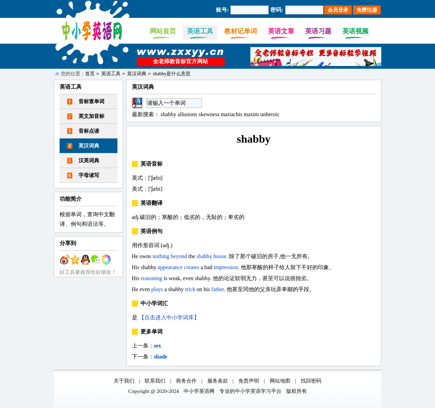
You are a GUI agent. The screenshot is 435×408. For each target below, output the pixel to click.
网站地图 (280, 381)
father (217, 289)
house (220, 256)
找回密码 (311, 381)
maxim (251, 114)
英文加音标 (85, 116)
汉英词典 (83, 161)
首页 (90, 73)
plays (157, 289)
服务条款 (217, 381)
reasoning (151, 278)
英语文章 (281, 31)
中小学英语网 (199, 391)
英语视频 (355, 31)
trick (190, 289)
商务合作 (186, 381)
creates (191, 267)
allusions (187, 114)
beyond (179, 256)
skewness (209, 114)
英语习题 (318, 31)
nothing (161, 256)
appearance (170, 267)
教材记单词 (240, 31)
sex (157, 346)
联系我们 (155, 381)
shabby (168, 114)
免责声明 (248, 381)
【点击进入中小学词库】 (169, 317)
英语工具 (200, 31)
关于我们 (124, 381)
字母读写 (83, 175)
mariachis (231, 114)
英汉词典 (136, 73)
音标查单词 (85, 101)
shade (160, 357)
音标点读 (83, 131)
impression (226, 267)
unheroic (270, 114)
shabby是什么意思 (172, 73)
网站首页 (163, 31)
